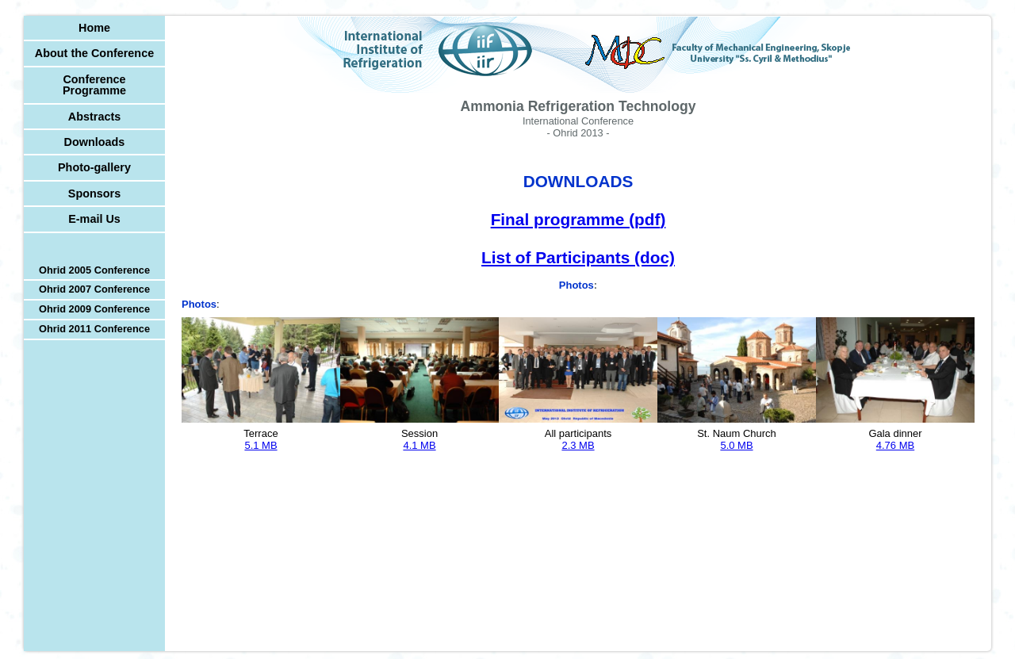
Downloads (94, 142)
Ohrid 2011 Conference (94, 329)
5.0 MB (736, 445)
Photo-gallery (94, 167)
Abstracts (94, 116)
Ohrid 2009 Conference (94, 309)
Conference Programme (94, 85)
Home (94, 27)
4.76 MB (895, 445)
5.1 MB (260, 445)
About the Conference (94, 53)
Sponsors (94, 193)
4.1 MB (419, 445)
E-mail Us (94, 219)
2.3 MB (577, 445)
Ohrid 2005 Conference (94, 270)
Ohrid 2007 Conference (94, 289)
